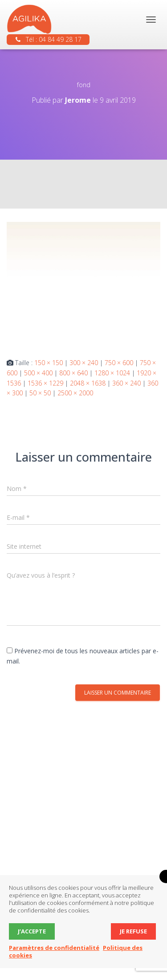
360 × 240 (126, 383)
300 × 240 (83, 362)
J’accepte (32, 931)
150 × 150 (48, 362)
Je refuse (133, 931)
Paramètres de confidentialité (54, 948)
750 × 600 (119, 362)
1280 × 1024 (112, 373)
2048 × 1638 (88, 383)
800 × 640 (73, 373)
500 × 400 (38, 373)
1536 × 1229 (45, 383)
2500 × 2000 (75, 393)
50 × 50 (40, 393)
